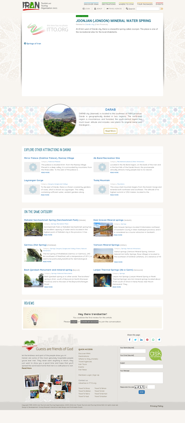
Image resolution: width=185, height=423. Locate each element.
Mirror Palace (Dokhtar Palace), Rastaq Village (49, 158)
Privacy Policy (156, 419)
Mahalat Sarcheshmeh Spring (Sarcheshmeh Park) (51, 225)
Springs (61, 230)
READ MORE (56, 175)
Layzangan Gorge (33, 182)
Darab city (89, 24)
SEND (142, 405)
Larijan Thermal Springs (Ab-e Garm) (113, 280)
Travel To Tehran (100, 401)
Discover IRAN (84, 366)
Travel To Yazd (83, 409)
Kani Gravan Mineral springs (108, 225)
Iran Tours (82, 377)
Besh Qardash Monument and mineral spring (48, 280)
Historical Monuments (72, 285)
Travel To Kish (99, 404)
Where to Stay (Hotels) (88, 372)
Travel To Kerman (101, 407)
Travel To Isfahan (84, 404)
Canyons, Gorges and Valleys (69, 186)
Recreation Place (71, 230)
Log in (74, 334)
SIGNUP (99, 9)
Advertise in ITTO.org (87, 396)
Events (81, 380)
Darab (110, 109)
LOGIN (87, 9)
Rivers (87, 256)
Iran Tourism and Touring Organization (50, 418)
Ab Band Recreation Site (107, 158)
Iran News (82, 382)
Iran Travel (77, 418)
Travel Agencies (85, 374)
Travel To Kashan (101, 409)
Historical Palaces (65, 162)
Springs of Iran (34, 43)
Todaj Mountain (102, 182)
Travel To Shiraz (84, 401)
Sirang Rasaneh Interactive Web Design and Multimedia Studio (60, 420)
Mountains (132, 186)
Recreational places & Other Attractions (141, 162)
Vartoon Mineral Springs (106, 252)
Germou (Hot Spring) (35, 252)
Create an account (89, 334)
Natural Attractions (59, 259)
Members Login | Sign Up (88, 388)
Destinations (83, 369)
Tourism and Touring (89, 418)
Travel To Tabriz (84, 407)
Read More (110, 130)
